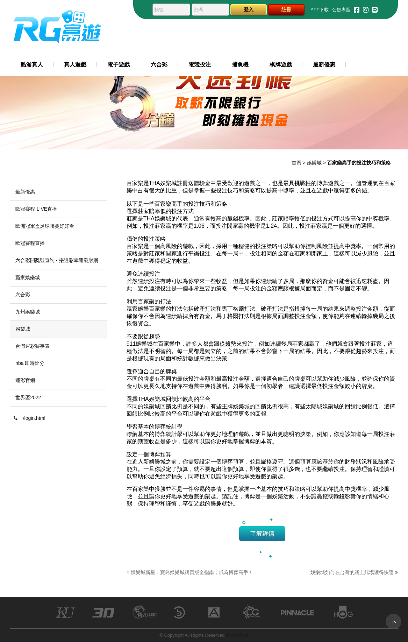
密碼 (198, 9)
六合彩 (159, 65)
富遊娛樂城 (237, 635)
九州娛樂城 (27, 312)
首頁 (296, 162)
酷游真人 (32, 65)
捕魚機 (240, 65)
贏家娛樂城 (27, 277)
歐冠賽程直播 (30, 243)
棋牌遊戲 (281, 65)
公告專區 (341, 9)
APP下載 (319, 9)
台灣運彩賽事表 (32, 346)
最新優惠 (324, 65)
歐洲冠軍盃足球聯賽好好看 (44, 226)
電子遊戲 (118, 65)
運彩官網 (25, 380)
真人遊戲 (75, 65)
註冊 (286, 9)
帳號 (159, 9)
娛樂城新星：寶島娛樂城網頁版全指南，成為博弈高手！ (190, 572)
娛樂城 (314, 162)
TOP (393, 621)
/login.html (29, 418)
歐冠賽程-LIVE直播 (36, 209)
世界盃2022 (28, 397)
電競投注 (199, 65)
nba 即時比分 (29, 363)
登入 (248, 9)
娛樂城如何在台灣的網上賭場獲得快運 (354, 572)
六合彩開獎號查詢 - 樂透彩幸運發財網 (56, 260)
